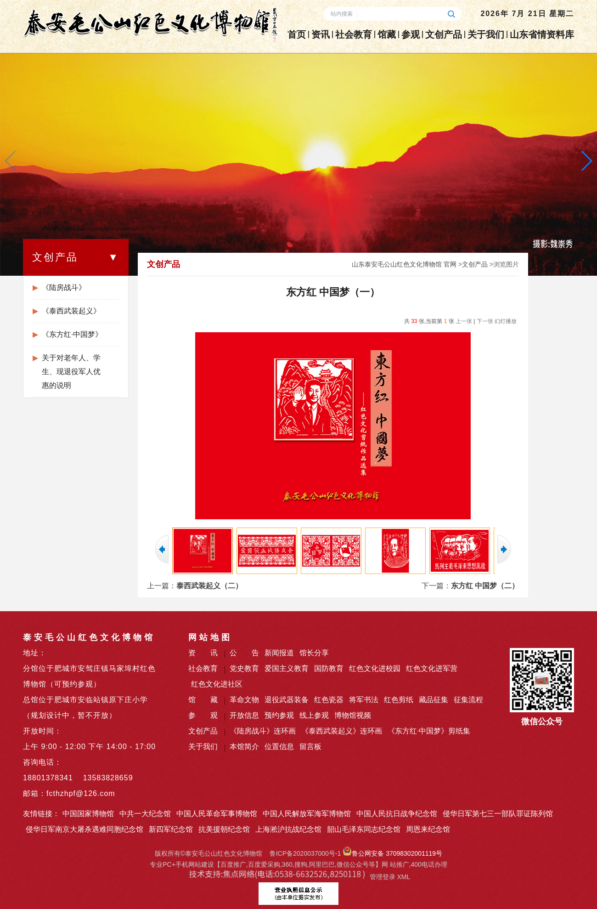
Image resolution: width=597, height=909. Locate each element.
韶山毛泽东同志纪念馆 (363, 829)
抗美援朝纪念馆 (224, 829)
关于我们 (485, 34)
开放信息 (244, 715)
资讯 (320, 34)
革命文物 (244, 700)
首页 (296, 34)
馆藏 (386, 34)
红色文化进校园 (374, 668)
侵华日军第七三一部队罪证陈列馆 (498, 814)
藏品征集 (433, 700)
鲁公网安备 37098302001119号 (392, 853)
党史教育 (244, 668)
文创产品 (443, 34)
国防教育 (329, 668)
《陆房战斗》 (64, 287)
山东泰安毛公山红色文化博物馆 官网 (404, 264)
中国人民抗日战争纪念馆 (396, 814)
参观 (410, 34)
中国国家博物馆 (88, 814)
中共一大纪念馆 (145, 814)
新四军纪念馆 (171, 829)
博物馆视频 (352, 715)
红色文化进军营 (431, 668)
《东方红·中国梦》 (72, 334)
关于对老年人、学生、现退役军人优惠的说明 (71, 371)
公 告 (244, 653)
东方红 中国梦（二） (485, 586)
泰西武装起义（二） (209, 586)
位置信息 (279, 746)
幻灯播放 (506, 321)
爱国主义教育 (287, 668)
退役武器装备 (287, 700)
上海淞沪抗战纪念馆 (288, 829)
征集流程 (468, 700)
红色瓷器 (329, 700)
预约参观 (279, 715)
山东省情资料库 (542, 34)
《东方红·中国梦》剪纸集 (429, 731)
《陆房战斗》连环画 (263, 731)
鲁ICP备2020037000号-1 (305, 853)
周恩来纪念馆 (428, 829)
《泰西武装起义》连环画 (341, 731)
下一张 (485, 321)
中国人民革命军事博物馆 (216, 814)
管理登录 (382, 877)
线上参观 (314, 715)
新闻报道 (279, 653)
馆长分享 (314, 653)
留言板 (310, 746)
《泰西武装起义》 (71, 311)
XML (403, 877)
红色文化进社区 (216, 684)
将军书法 (363, 700)
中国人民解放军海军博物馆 (307, 814)
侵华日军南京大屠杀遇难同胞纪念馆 (84, 829)
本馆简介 (244, 746)
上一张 (464, 321)
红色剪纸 (398, 700)
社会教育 (353, 34)
